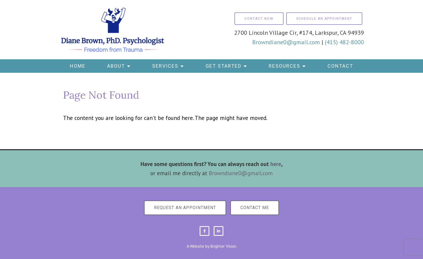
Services (165, 66)
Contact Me (254, 207)
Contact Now (259, 18)
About (116, 66)
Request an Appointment (185, 207)
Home (78, 66)
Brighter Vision (223, 246)
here (275, 164)
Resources (284, 66)
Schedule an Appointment (324, 18)
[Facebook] (204, 231)
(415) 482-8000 (344, 42)
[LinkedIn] (218, 231)
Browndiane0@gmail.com (286, 42)
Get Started (223, 66)
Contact (340, 66)
